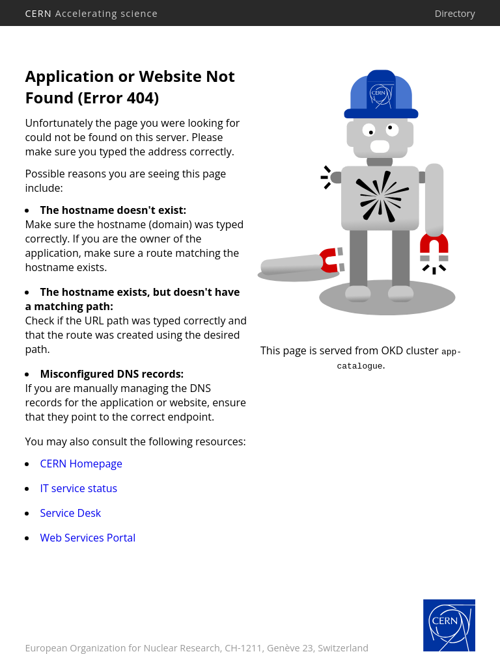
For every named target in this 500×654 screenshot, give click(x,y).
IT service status (78, 488)
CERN (91, 13)
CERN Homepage (81, 463)
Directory (455, 13)
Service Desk (70, 513)
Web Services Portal (87, 537)
